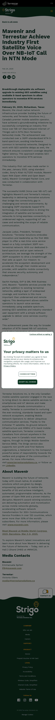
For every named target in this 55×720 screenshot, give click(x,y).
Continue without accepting (39, 334)
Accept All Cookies (27, 382)
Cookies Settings (27, 374)
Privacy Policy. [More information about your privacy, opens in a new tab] (10, 366)
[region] (27, 360)
